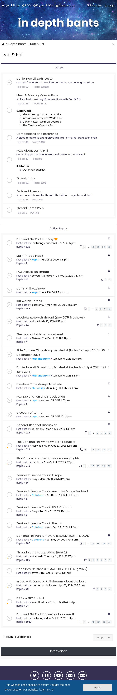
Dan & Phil (12, 55)
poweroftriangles (42, 275)
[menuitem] (26, 5)
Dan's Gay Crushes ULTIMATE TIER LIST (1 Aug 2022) (51, 569)
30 (93, 246)
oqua (35, 400)
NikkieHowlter (39, 602)
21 (104, 449)
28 (98, 466)
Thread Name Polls (30, 208)
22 (109, 449)
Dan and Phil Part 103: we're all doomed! (45, 614)
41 (109, 622)
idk (33, 321)
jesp (34, 259)
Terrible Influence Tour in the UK (38, 523)
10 (109, 308)
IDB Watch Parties (29, 301)
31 (98, 246)
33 (109, 246)
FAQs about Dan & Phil (32, 150)
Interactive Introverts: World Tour (41, 118)
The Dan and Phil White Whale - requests (45, 442)
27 (92, 466)
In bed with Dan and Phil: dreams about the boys (51, 581)
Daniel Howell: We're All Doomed (40, 121)
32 (103, 246)
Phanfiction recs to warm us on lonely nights (48, 458)
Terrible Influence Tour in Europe (39, 475)
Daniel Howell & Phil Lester (35, 78)
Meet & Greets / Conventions (37, 95)
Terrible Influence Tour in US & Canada (44, 507)
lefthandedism (41, 358)
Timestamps (25, 178)
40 (109, 543)
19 (93, 449)
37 (92, 543)
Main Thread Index (29, 256)
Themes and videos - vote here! (39, 334)
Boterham (38, 429)
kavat (35, 573)
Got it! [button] (97, 687)
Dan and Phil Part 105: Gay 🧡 (37, 239)
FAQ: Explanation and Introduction (40, 396)
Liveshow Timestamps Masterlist (40, 384)
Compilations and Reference (37, 134)
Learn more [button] (46, 689)
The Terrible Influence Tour (37, 125)
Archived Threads (29, 191)
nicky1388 (37, 445)
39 (103, 543)
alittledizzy (38, 388)
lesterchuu (38, 305)
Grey (34, 479)
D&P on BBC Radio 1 (30, 598)
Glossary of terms (29, 413)
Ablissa (36, 338)
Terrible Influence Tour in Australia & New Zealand (52, 491)
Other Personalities (33, 169)
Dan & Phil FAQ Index (30, 288)
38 (98, 543)
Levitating (37, 243)
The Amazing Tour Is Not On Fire (40, 114)
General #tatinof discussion (36, 425)
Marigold (37, 556)
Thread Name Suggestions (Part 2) (41, 552)
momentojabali (41, 585)
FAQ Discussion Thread (32, 272)
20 (98, 449)
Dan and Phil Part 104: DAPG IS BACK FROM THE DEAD (52, 536)
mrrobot (37, 462)
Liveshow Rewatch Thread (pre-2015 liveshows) (50, 317)
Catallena (38, 495)
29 (103, 466)
